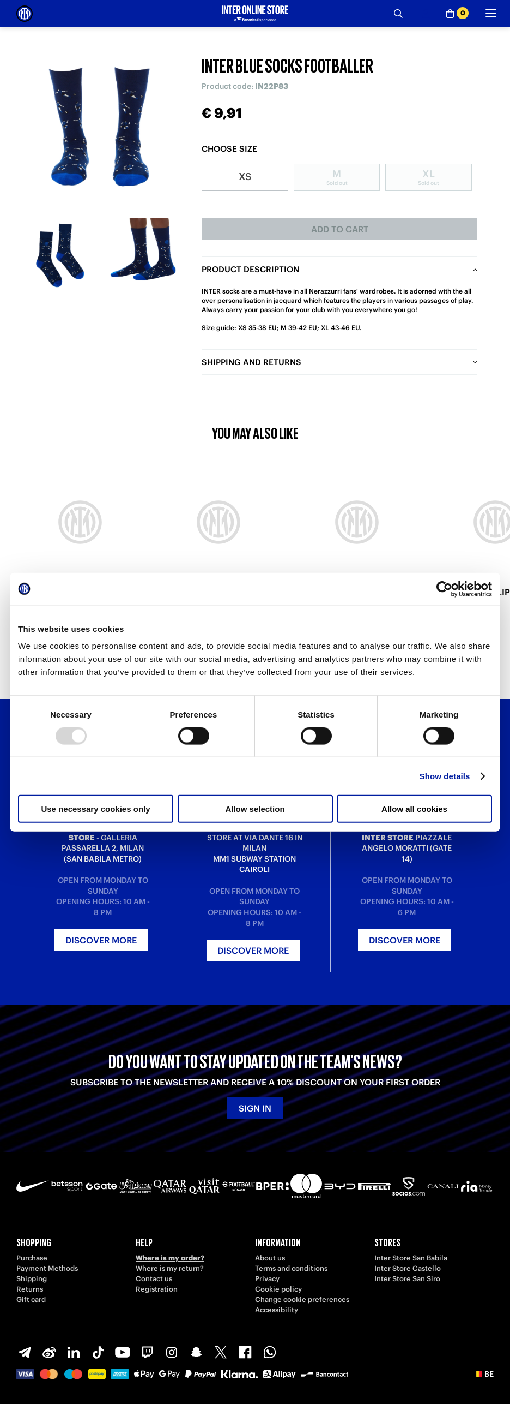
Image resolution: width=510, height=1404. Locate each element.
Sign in (255, 1108)
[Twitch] (147, 1352)
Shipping (31, 1278)
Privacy (267, 1278)
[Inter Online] (24, 13)
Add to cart (339, 229)
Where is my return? (170, 1268)
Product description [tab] (250, 269)
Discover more (101, 940)
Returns (29, 1289)
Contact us (154, 1278)
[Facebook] (245, 1352)
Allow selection (254, 809)
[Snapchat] (196, 1352)
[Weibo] (49, 1352)
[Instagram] (171, 1352)
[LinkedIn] (73, 1352)
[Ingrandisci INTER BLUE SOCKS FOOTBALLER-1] (58, 255)
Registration (157, 1289)
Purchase (31, 1258)
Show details (445, 775)
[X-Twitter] (220, 1352)
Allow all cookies (414, 809)
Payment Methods (47, 1268)
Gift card (31, 1299)
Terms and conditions (291, 1268)
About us (270, 1258)
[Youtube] (122, 1352)
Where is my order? (170, 1258)
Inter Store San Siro (407, 1278)
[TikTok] (98, 1352)
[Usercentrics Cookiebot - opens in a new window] (444, 589)
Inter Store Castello (407, 1268)
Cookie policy (278, 1289)
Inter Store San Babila (410, 1258)
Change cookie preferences (302, 1299)
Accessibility (276, 1310)
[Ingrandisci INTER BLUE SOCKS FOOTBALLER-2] (143, 255)
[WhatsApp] (270, 1352)
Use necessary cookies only (95, 809)
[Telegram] (24, 1352)
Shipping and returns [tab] (251, 362)
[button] (483, 1374)
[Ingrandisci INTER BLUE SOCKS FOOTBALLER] (101, 128)
